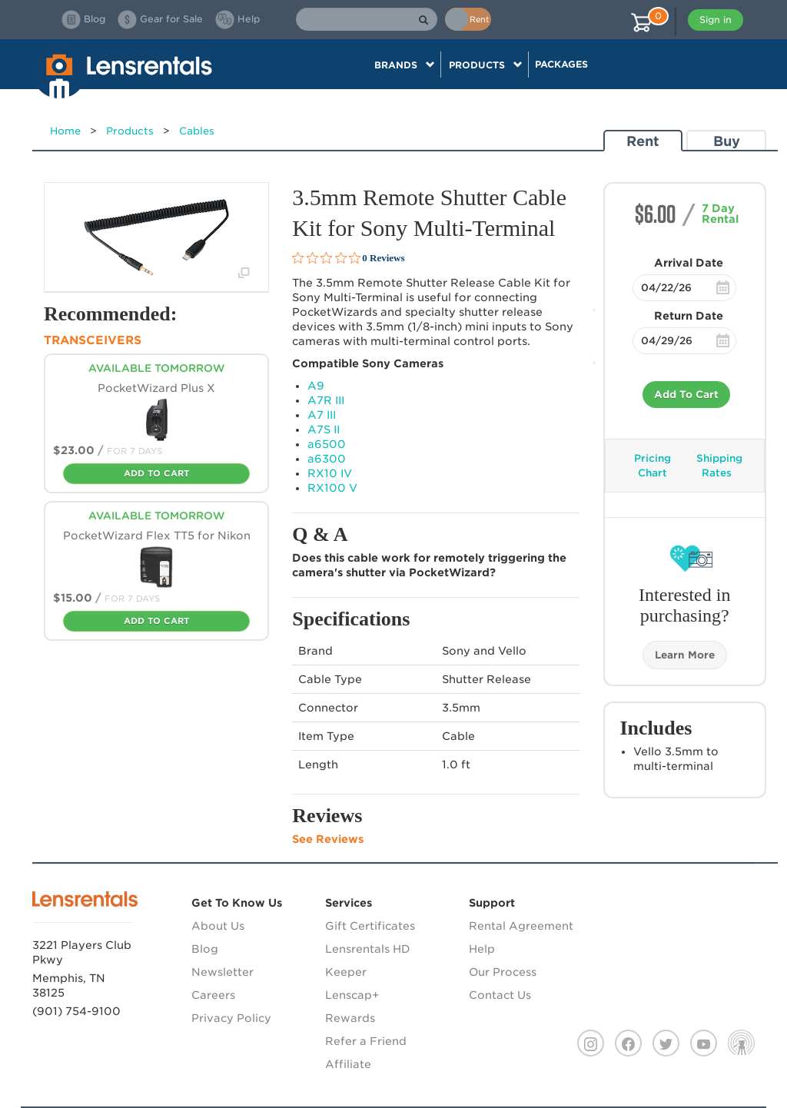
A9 (315, 386)
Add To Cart (686, 394)
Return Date (688, 316)
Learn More (685, 655)
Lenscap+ (352, 995)
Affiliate (348, 1064)
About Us (217, 926)
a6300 (326, 459)
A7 (321, 415)
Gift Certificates (370, 926)
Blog (204, 949)
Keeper (346, 972)
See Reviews (328, 839)
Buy (726, 141)
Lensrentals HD (367, 949)
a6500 (326, 444)
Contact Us (500, 995)
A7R (325, 400)
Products (130, 131)
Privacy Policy (231, 1018)
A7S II (323, 429)
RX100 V (332, 488)
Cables (196, 131)
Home (65, 131)
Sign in (715, 19)
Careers (213, 995)
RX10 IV (329, 473)
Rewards (350, 1018)
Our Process (502, 972)
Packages (561, 64)
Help (482, 949)
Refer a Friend (366, 1041)
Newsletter (222, 972)
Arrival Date (688, 263)
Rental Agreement (521, 926)
